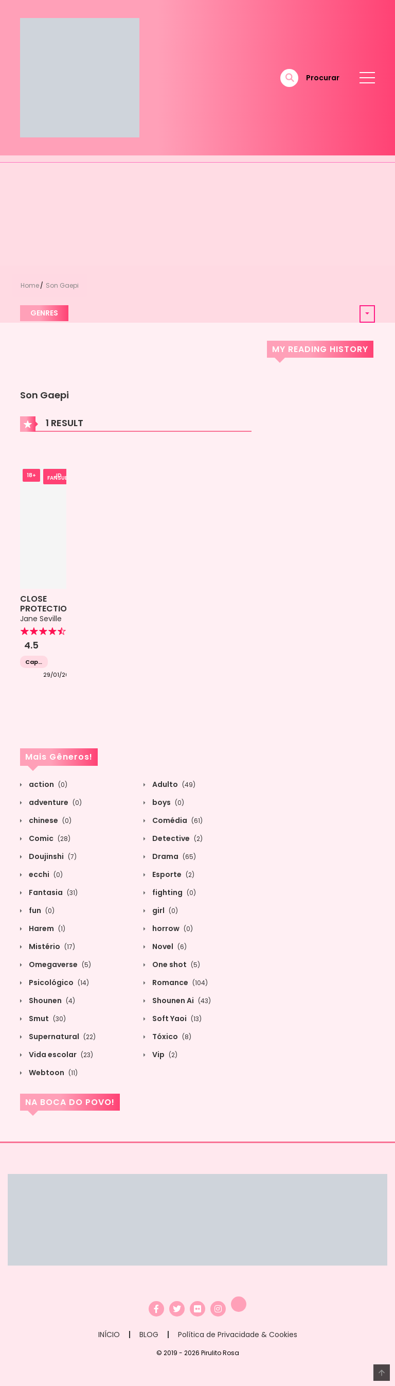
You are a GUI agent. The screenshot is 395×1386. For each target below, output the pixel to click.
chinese (49, 820)
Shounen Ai (181, 1000)
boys (167, 802)
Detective (177, 838)
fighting (173, 892)
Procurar (322, 78)
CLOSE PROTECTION (46, 604)
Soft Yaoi (176, 1018)
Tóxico (171, 1036)
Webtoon (52, 1072)
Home (30, 285)
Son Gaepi (62, 285)
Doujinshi (52, 856)
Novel (169, 946)
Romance (179, 982)
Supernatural (61, 1036)
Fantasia (52, 892)
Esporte (172, 874)
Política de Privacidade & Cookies (237, 1334)
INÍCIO (109, 1334)
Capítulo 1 (34, 662)
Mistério (51, 946)
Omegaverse (59, 964)
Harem (46, 928)
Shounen (51, 1000)
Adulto (173, 784)
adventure (54, 802)
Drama (173, 856)
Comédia (177, 820)
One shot (175, 964)
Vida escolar (60, 1054)
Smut (46, 1018)
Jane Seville (41, 618)
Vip (164, 1054)
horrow (172, 928)
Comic (48, 838)
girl (164, 910)
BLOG (148, 1334)
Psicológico (58, 982)
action (47, 784)
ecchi (45, 874)
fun (41, 910)
